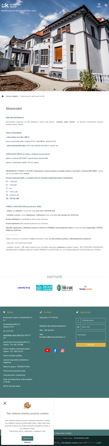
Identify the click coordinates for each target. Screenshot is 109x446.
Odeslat (90, 345)
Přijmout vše (27, 438)
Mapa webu (60, 433)
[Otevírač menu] (99, 5)
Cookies (69, 433)
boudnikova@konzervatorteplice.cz (52, 337)
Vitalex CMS (82, 443)
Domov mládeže (12, 96)
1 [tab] (54, 90)
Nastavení (27, 442)
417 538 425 (53, 318)
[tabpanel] (54, 45)
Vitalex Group (67, 438)
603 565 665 (49, 330)
